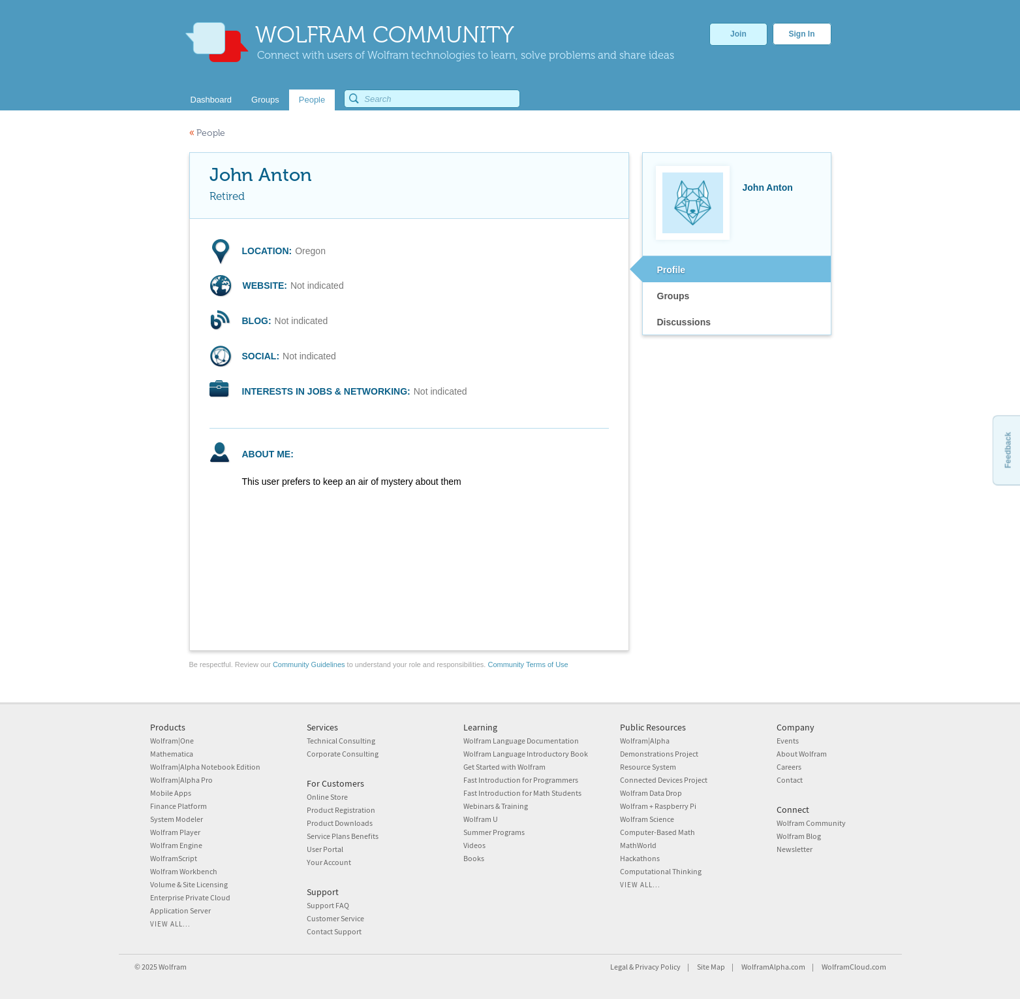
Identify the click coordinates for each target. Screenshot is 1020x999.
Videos (474, 845)
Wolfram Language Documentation (521, 740)
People (207, 133)
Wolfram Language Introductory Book (525, 754)
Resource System (648, 767)
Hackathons (640, 858)
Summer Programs (494, 832)
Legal (619, 967)
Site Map (711, 967)
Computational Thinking (661, 871)
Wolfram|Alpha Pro (181, 780)
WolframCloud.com (854, 967)
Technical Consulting (341, 740)
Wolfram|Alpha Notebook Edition (205, 767)
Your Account (329, 862)
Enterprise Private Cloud (190, 897)
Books (473, 858)
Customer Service (335, 918)
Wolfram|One (172, 740)
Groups (673, 296)
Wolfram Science (647, 819)
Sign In (802, 34)
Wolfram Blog (799, 836)
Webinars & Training (495, 806)
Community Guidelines (309, 664)
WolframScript (173, 858)
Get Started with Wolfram (504, 767)
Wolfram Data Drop (651, 793)
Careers (789, 767)
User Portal (325, 849)
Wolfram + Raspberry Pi (658, 806)
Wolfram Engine (176, 845)
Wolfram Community (811, 823)
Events (788, 740)
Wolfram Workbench (183, 871)
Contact (790, 780)
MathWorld (638, 845)
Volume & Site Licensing (189, 884)
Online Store (327, 797)
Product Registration (341, 810)
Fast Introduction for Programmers (520, 780)
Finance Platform (178, 806)
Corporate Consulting (343, 754)
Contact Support (334, 931)
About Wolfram (802, 754)
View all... (170, 923)
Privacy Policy (658, 967)
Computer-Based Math (657, 832)
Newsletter (794, 849)
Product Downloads (340, 823)
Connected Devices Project (663, 780)
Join (738, 34)
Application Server (180, 910)
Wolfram (173, 967)
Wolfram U (480, 819)
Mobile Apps (170, 793)
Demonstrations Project (659, 754)
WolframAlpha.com (773, 967)
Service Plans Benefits (343, 836)
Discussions (684, 322)
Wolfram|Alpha (645, 740)
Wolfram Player (175, 832)
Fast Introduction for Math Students (522, 793)
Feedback (1007, 450)
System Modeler (176, 819)
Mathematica (171, 754)
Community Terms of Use (527, 664)
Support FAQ (328, 905)
